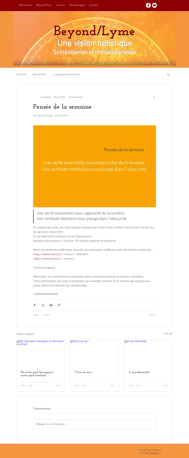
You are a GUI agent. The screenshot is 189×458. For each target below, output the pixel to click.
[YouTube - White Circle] (154, 5)
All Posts (21, 74)
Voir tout (168, 333)
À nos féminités (138, 372)
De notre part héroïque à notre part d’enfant (37, 374)
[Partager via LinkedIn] (51, 304)
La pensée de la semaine (66, 74)
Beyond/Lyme (94, 32)
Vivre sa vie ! (83, 372)
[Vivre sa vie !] (94, 353)
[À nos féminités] (148, 353)
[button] (168, 74)
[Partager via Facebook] (34, 304)
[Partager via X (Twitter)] (42, 304)
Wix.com (154, 453)
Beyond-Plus (39, 74)
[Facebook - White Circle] (148, 5)
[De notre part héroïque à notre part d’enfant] (41, 353)
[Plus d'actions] (154, 97)
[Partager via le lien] (59, 304)
